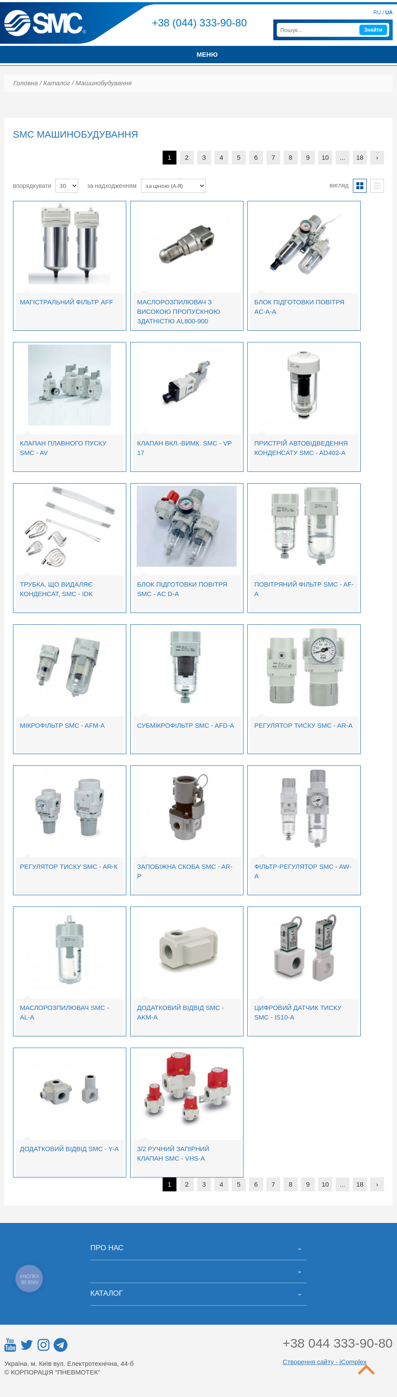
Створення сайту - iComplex (325, 1361)
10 (325, 157)
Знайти (373, 30)
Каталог (56, 83)
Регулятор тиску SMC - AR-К (69, 866)
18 (360, 157)
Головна (25, 83)
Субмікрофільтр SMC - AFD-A (185, 725)
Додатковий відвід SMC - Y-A (69, 1148)
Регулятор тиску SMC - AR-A (303, 725)
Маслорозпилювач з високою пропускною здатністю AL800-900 (178, 311)
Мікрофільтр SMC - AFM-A (62, 725)
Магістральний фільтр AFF (66, 302)
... (343, 157)
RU (377, 13)
